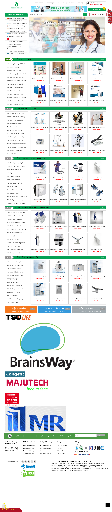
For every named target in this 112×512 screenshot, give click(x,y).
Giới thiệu (50, 3)
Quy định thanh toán (28, 453)
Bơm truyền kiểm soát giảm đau (16, 243)
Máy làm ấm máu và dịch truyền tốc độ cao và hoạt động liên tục (47, 249)
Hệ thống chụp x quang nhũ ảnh (16, 166)
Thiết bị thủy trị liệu (12, 127)
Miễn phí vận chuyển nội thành (20, 311)
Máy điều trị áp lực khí (13, 91)
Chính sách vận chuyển (29, 445)
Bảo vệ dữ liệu (61, 453)
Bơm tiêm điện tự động (13, 236)
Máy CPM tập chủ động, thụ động (16, 147)
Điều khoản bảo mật (63, 451)
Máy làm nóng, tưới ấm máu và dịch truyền (80, 226)
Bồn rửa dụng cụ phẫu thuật (78, 276)
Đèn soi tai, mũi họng (13, 186)
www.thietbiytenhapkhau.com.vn (65, 467)
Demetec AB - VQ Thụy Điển (15, 28)
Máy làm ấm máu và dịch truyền (16, 222)
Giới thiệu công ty (62, 445)
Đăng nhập (93, 4)
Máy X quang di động (40, 177)
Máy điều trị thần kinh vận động (16, 117)
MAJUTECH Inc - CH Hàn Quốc (16, 51)
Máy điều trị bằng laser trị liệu (15, 87)
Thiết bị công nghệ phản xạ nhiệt (16, 232)
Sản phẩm (61, 3)
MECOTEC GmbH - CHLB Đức (16, 20)
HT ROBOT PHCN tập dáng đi (15, 133)
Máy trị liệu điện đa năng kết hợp (16, 81)
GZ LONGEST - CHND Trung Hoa (16, 53)
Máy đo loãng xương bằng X (15, 163)
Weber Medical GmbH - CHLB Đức (17, 23)
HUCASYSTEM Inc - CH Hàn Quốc (15, 47)
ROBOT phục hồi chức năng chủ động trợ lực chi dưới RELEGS (84, 127)
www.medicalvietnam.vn (82, 467)
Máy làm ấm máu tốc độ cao (15, 226)
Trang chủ (39, 3)
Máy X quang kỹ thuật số (14, 169)
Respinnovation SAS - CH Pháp (16, 26)
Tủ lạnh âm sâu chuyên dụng (97, 276)
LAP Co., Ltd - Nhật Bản (14, 39)
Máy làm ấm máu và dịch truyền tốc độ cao (61, 249)
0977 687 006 (98, 14)
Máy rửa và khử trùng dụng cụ (59, 299)
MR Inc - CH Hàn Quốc (14, 44)
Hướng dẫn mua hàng (46, 448)
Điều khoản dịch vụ (45, 453)
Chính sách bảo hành (28, 448)
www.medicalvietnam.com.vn (98, 467)
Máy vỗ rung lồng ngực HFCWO (16, 64)
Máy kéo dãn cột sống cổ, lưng (15, 113)
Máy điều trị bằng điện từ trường (16, 97)
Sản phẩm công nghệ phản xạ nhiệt (40, 226)
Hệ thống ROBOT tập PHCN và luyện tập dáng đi (62, 150)
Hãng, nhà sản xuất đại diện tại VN (16, 18)
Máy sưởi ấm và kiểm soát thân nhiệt (59, 226)
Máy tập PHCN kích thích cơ (15, 150)
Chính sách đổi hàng (28, 451)
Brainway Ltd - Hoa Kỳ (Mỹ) (15, 36)
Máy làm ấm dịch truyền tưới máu (16, 229)
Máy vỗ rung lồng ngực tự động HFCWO (41, 100)
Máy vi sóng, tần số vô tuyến (15, 84)
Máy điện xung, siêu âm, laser (15, 77)
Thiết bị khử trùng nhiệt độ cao (40, 276)
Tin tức (71, 3)
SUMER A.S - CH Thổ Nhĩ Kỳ (15, 41)
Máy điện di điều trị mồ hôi (14, 183)
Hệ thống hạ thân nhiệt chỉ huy (15, 216)
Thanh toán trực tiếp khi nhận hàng (54, 311)
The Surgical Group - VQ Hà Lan (16, 31)
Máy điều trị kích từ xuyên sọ (96, 78)
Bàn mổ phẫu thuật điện (97, 299)
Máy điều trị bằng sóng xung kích (16, 94)
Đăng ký (102, 4)
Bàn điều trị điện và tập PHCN (15, 140)
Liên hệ (80, 3)
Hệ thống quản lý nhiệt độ (14, 219)
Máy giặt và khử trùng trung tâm (78, 299)
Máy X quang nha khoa (13, 176)
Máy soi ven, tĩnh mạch (13, 179)
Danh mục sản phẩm (14, 14)
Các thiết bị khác (11, 154)
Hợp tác (59, 448)
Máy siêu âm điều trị (13, 67)
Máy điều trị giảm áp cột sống (15, 137)
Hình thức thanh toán (46, 451)
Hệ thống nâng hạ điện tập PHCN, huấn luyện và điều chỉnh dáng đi (48, 127)
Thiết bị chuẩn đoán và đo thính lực (17, 196)
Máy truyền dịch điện (13, 239)
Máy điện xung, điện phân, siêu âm (17, 74)
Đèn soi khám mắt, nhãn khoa (15, 190)
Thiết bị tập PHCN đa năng (14, 130)
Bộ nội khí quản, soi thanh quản (16, 200)
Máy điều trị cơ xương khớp (15, 104)
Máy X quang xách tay (13, 173)
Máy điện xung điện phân (14, 70)
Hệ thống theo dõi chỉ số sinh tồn (16, 212)
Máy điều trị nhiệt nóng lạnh (15, 101)
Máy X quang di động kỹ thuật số (59, 199)
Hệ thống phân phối (45, 445)
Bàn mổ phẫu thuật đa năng (15, 249)
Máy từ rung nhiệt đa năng (14, 123)
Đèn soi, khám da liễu (13, 193)
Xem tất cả (102, 59)
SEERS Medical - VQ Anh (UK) (16, 33)
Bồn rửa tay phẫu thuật (13, 253)
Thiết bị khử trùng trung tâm (59, 276)
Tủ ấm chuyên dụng (40, 299)
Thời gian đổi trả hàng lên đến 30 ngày (90, 311)
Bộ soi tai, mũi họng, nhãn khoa (16, 203)
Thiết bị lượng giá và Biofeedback (16, 143)
